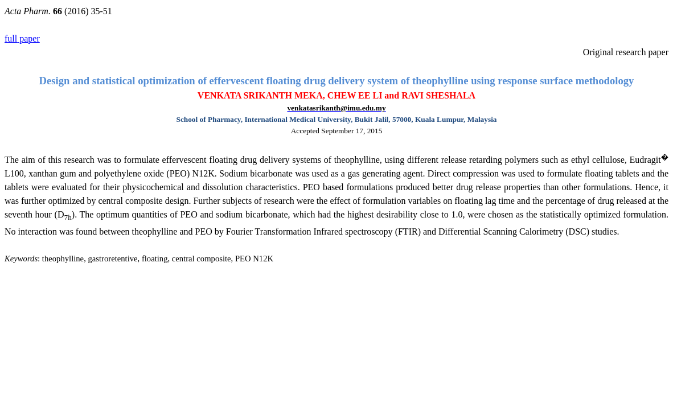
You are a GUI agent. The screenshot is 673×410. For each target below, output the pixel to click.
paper (22, 38)
